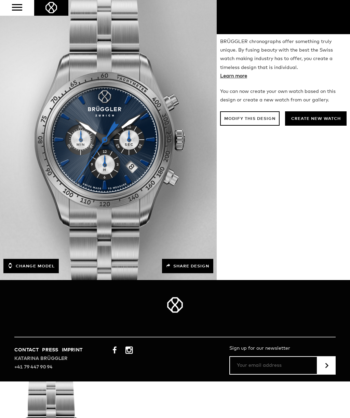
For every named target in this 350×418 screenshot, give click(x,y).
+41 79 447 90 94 (33, 367)
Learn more (233, 76)
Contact (26, 350)
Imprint (72, 350)
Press (50, 350)
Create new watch (316, 119)
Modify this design (249, 119)
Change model (31, 265)
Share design (187, 266)
